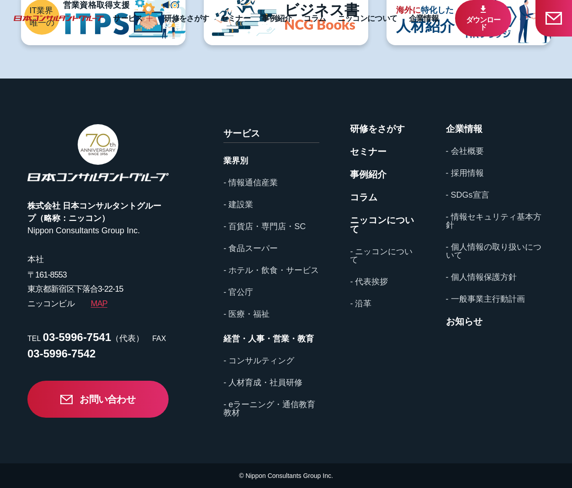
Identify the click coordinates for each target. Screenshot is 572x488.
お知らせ (464, 321)
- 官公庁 (238, 292)
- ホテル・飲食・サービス (271, 270)
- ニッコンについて (381, 255)
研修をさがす (186, 18)
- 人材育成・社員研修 (262, 382)
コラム (314, 18)
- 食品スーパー (250, 248)
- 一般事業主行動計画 (485, 299)
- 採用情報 (465, 173)
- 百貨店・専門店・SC (264, 226)
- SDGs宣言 (467, 194)
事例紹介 (276, 18)
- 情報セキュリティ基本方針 (493, 221)
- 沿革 (360, 303)
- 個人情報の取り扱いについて (493, 251)
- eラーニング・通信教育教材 (269, 408)
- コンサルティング (258, 360)
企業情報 (424, 18)
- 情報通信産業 (250, 182)
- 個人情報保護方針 (481, 277)
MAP (99, 303)
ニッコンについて (367, 18)
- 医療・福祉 (246, 314)
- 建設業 (238, 204)
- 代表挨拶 (369, 281)
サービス (128, 18)
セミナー (235, 18)
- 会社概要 (465, 151)
